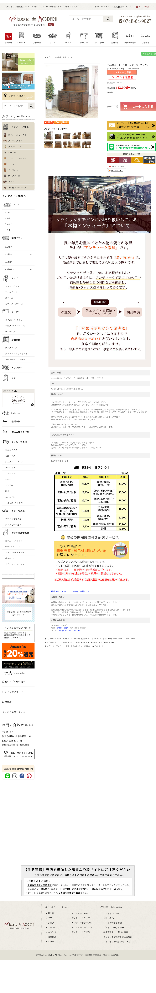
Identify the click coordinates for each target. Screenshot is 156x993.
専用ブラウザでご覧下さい (78, 935)
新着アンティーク (69, 57)
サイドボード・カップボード (124, 638)
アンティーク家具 (62, 638)
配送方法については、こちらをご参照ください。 (72, 591)
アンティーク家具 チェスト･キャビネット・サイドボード (92, 638)
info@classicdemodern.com (69, 630)
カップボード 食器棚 (106, 642)
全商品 (58, 57)
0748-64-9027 (62, 628)
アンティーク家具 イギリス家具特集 (84, 642)
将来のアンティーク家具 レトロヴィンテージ (87, 646)
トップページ (49, 57)
